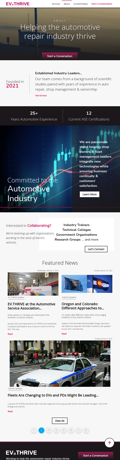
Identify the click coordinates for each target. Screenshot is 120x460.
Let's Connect (96, 249)
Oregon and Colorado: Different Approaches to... (83, 306)
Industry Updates (69, 297)
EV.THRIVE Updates (16, 297)
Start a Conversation (59, 56)
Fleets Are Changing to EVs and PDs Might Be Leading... (53, 395)
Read (10, 334)
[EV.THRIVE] (17, 4)
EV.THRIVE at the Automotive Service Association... (31, 306)
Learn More (90, 194)
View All (59, 420)
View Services (41, 95)
